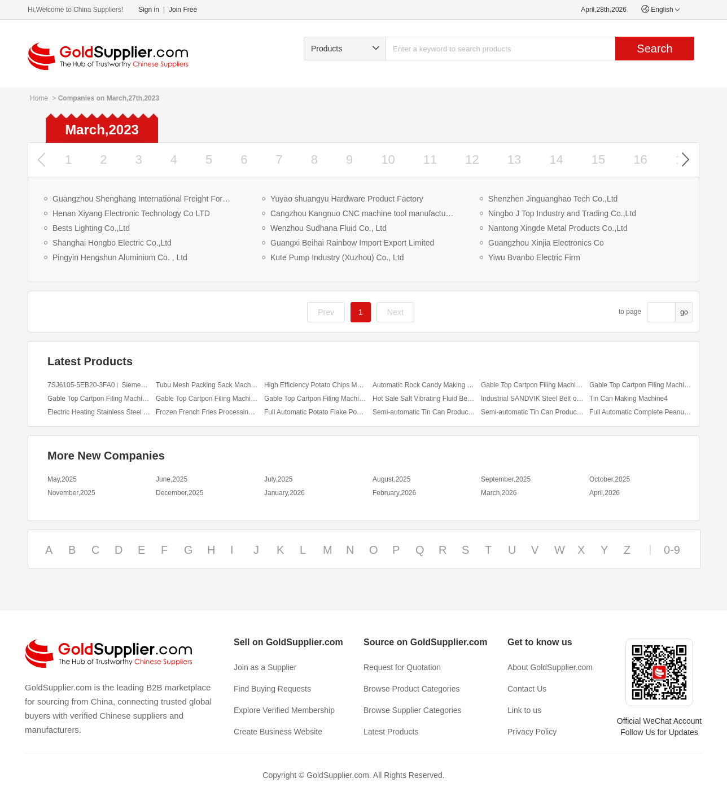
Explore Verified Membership (284, 710)
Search (654, 48)
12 (472, 159)
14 (556, 159)
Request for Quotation (402, 667)
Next (395, 312)
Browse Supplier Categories (413, 710)
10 (388, 159)
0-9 (672, 550)
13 (514, 159)
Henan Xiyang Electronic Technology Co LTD (131, 213)
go (683, 312)
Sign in (148, 10)
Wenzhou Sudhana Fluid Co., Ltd (328, 228)
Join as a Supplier (265, 667)
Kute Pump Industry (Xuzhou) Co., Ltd (337, 257)
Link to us (524, 710)
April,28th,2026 (604, 10)
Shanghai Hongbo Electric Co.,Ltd (112, 242)
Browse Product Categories (411, 688)
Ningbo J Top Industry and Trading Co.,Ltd (562, 213)
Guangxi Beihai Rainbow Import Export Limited (352, 242)
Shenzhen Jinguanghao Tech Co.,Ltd (552, 198)
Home (39, 98)
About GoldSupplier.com (550, 667)
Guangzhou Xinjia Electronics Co (546, 242)
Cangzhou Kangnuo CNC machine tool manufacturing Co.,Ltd (362, 213)
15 (598, 159)
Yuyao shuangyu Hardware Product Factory (346, 198)
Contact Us (526, 688)
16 (640, 159)
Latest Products (391, 731)
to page (630, 312)
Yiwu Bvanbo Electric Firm (534, 257)
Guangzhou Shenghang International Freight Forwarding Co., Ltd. (144, 198)
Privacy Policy (532, 731)
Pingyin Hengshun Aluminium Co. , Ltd (119, 257)
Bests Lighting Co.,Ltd (91, 228)
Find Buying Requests (272, 688)
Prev (326, 312)
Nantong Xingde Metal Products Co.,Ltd (558, 228)
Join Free (183, 10)
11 (430, 159)
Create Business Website (278, 731)
